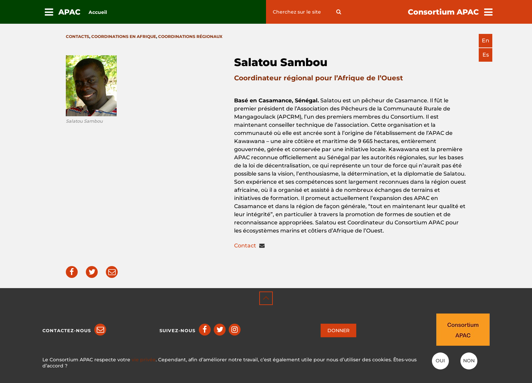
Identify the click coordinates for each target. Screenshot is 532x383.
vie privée (144, 360)
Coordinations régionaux (190, 36)
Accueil (98, 12)
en (485, 40)
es (485, 55)
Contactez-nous (66, 330)
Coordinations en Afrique (123, 36)
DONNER (338, 330)
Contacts (77, 36)
